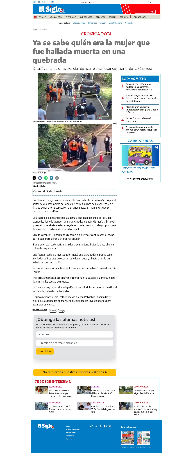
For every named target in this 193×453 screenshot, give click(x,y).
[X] (44, 2)
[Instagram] (53, 2)
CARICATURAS (140, 141)
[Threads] (40, 2)
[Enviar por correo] (57, 177)
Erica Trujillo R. (39, 186)
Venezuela (128, 23)
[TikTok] (35, 2)
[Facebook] (49, 2)
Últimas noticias (79, 23)
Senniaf (103, 23)
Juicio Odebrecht (115, 23)
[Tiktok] (91, 425)
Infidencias (92, 23)
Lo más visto (134, 79)
